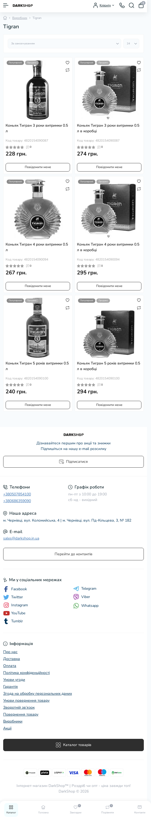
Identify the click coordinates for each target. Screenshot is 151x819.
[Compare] (68, 70)
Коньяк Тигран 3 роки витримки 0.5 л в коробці (108, 128)
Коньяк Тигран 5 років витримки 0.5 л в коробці (108, 366)
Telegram (84, 588)
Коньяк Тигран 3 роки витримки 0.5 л (37, 128)
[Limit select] (131, 43)
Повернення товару (20, 714)
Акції (7, 728)
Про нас (10, 651)
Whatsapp (86, 605)
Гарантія (10, 686)
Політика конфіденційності (26, 672)
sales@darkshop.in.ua (21, 538)
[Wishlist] (68, 62)
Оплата (9, 665)
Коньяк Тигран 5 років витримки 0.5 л (37, 366)
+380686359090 (17, 500)
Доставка (11, 658)
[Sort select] (64, 43)
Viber (81, 597)
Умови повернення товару (26, 700)
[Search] (131, 5)
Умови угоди (14, 679)
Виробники (12, 721)
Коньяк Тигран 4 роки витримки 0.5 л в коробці (108, 247)
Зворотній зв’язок (19, 707)
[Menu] (6, 5)
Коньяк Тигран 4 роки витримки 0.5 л (37, 247)
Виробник (19, 18)
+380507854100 (17, 494)
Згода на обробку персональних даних (37, 693)
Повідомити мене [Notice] (38, 167)
